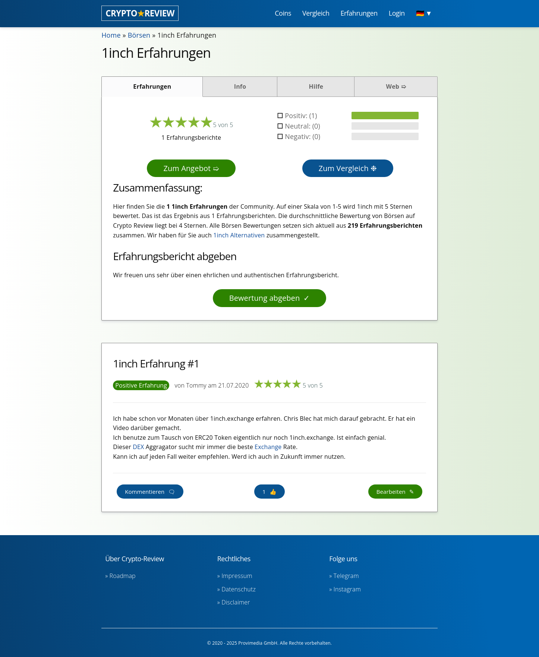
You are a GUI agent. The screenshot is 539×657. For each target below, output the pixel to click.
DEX (138, 447)
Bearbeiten (391, 491)
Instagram (347, 589)
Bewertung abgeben (264, 298)
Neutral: (298, 125)
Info (240, 86)
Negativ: (298, 136)
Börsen (139, 35)
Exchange (268, 447)
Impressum (236, 576)
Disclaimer (235, 602)
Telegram (346, 576)
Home (111, 35)
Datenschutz (238, 589)
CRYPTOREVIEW (139, 13)
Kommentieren (144, 491)
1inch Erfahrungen (186, 35)
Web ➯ (396, 86)
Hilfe (316, 86)
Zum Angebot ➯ (191, 168)
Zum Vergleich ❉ (348, 168)
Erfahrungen (152, 86)
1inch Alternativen (239, 235)
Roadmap (123, 576)
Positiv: (297, 115)
